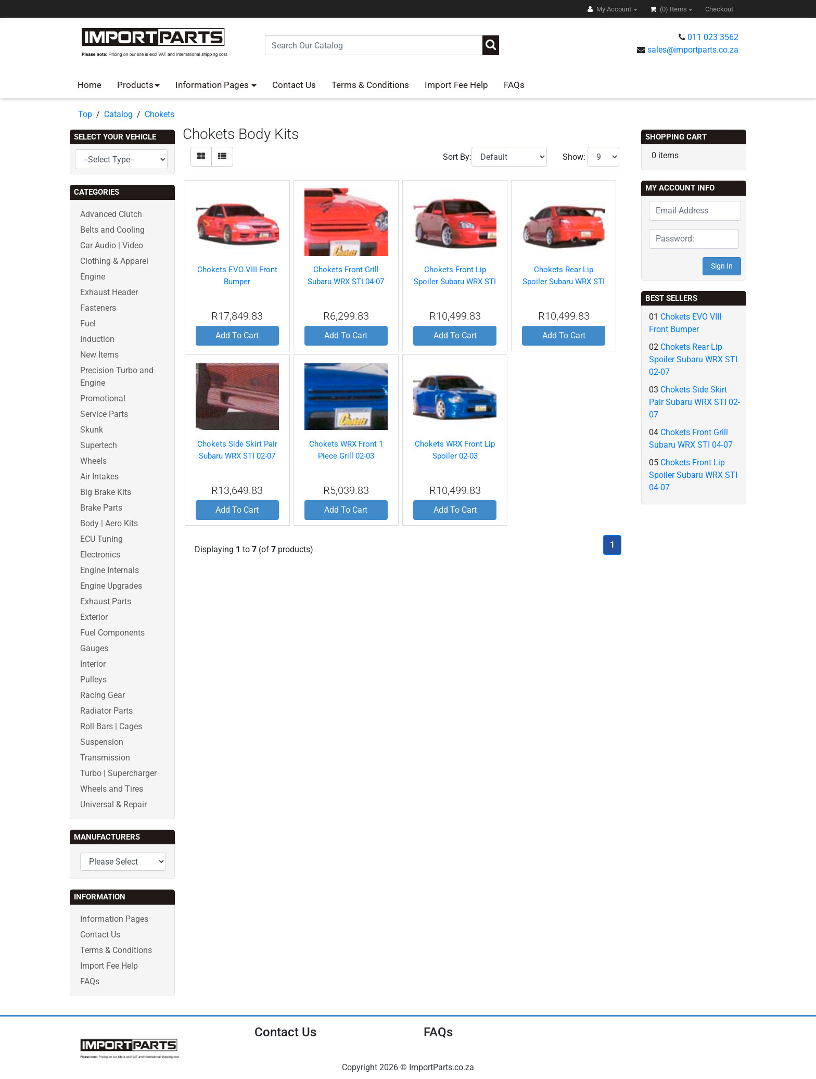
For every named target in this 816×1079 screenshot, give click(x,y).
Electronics (100, 555)
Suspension (101, 742)
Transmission (105, 758)
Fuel (88, 323)
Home (89, 85)
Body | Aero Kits (109, 523)
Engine (92, 277)
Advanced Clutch (111, 214)
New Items (99, 355)
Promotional (102, 398)
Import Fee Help (456, 85)
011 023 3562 (712, 37)
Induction (97, 339)
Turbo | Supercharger (118, 773)
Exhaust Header (109, 292)
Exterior (94, 617)
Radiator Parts (106, 711)
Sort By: (457, 157)
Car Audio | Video (111, 245)
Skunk (91, 430)
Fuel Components (112, 633)
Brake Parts (101, 508)
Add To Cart (237, 335)
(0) (669, 9)
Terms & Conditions (370, 85)
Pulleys (93, 679)
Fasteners (98, 308)
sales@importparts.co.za (692, 50)
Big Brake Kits (105, 492)
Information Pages (213, 85)
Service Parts (104, 414)
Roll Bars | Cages (111, 726)
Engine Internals (109, 570)
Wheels (93, 461)
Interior (93, 664)
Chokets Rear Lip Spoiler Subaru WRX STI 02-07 (563, 281)
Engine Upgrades (111, 586)
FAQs (514, 85)
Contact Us (294, 85)
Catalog (118, 114)
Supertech (98, 445)
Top (85, 114)
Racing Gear (102, 695)
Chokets (159, 114)
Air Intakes (99, 476)
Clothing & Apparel (114, 261)
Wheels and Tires (111, 789)
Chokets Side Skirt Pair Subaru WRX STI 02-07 (694, 402)
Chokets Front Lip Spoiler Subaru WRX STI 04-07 (455, 281)
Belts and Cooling (112, 230)
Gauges (94, 648)
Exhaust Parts (105, 601)
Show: (574, 157)
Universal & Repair (113, 804)
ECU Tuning (101, 539)
